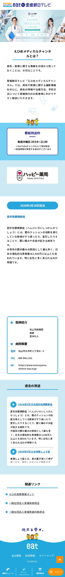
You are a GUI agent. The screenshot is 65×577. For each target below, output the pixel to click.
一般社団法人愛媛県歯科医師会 (27, 512)
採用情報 (30, 555)
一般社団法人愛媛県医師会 (24, 503)
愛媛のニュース (7, 573)
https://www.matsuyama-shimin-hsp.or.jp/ (32, 366)
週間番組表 (40, 573)
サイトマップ (46, 555)
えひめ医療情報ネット (21, 494)
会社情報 (16, 555)
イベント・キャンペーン (24, 573)
